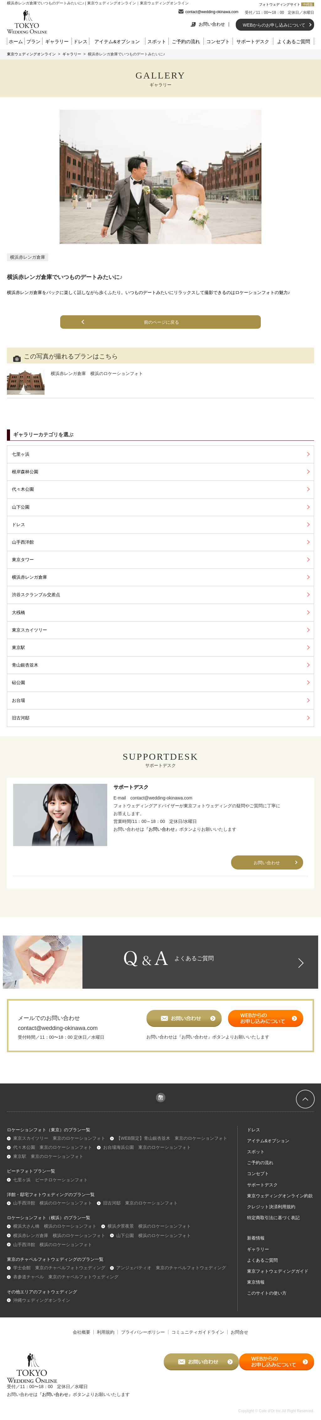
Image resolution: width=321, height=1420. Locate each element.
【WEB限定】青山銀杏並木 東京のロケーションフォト (171, 1143)
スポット (156, 41)
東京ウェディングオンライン (31, 54)
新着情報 (256, 1243)
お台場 (18, 700)
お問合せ (239, 1337)
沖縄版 (308, 4)
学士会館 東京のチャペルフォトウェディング (59, 1272)
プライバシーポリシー (143, 1337)
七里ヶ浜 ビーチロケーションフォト (50, 1185)
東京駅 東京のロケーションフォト (48, 1161)
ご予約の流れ (186, 41)
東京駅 (18, 647)
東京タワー (23, 559)
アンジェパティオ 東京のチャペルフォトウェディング (171, 1272)
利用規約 (105, 1337)
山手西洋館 (23, 542)
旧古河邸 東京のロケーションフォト (140, 1208)
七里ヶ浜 (20, 454)
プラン (33, 41)
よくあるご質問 (293, 41)
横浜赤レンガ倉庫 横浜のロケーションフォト (59, 1240)
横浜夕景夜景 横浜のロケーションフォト (149, 1231)
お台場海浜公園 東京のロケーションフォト (147, 1152)
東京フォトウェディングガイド (277, 1276)
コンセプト (218, 41)
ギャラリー (57, 41)
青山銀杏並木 (25, 664)
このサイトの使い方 (267, 1298)
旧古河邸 (20, 717)
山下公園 (20, 507)
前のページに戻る (163, 322)
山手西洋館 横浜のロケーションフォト (52, 1208)
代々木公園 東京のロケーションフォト (52, 1152)
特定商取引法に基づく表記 (273, 1223)
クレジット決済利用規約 (271, 1212)
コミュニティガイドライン (197, 1337)
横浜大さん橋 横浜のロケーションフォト (55, 1231)
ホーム (16, 41)
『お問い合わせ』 (161, 829)
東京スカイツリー (29, 629)
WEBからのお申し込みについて (274, 25)
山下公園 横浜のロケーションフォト (153, 1240)
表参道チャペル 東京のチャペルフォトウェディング (65, 1282)
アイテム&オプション (117, 41)
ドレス (80, 41)
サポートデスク (252, 41)
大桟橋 (18, 612)
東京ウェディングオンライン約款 (280, 1201)
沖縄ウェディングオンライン (41, 1305)
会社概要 (81, 1337)
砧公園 (18, 682)
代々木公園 (23, 489)
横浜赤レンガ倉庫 (27, 257)
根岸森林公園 (25, 471)
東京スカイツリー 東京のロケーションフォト (59, 1143)
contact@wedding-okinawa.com (212, 12)
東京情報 (256, 1287)
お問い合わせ (208, 24)
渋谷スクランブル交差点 (36, 594)
